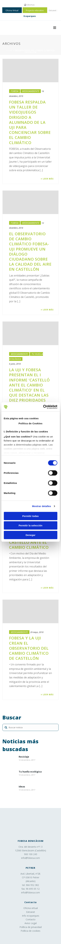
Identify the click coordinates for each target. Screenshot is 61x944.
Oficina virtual (30, 908)
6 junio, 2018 (15, 363)
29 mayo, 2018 (36, 632)
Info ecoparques (30, 915)
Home (9, 50)
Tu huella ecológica (30, 771)
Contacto (30, 919)
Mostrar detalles (41, 506)
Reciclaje (24, 756)
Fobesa (14, 91)
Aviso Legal (31, 923)
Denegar (30, 534)
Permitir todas (30, 516)
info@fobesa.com (30, 857)
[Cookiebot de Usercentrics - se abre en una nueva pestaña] (43, 407)
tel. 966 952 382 (30, 885)
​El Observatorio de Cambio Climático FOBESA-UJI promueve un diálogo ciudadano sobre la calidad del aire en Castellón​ (30, 251)
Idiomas (29, 4)
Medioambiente (30, 91)
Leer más (47, 179)
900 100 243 (30, 854)
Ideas (22, 786)
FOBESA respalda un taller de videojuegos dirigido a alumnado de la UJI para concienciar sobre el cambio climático (30, 122)
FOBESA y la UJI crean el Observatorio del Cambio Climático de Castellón (29, 648)
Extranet (30, 911)
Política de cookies (30, 930)
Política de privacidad (31, 927)
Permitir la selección (30, 525)
